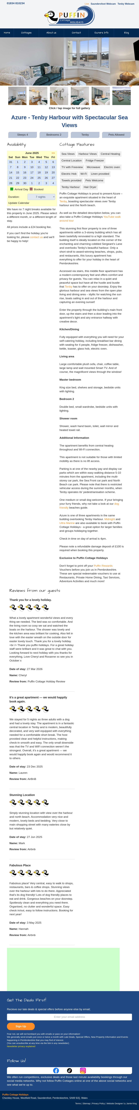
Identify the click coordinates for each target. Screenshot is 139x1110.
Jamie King (131, 1103)
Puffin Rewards (103, 565)
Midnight (109, 519)
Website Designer (115, 1103)
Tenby (63, 201)
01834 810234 (16, 3)
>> (53, 153)
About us (51, 33)
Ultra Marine (67, 523)
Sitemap (86, 1103)
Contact (76, 33)
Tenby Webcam (126, 4)
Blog (126, 33)
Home (7, 33)
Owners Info (101, 33)
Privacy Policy (98, 1103)
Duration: (14, 196)
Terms (78, 1103)
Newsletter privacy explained (21, 1046)
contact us (36, 237)
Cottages (26, 33)
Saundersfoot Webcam (103, 4)
